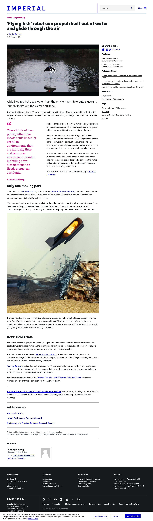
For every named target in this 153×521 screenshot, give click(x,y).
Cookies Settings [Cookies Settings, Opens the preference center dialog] (101, 516)
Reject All (116, 516)
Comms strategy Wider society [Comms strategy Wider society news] (114, 108)
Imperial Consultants (122, 488)
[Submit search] (132, 8)
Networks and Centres (87, 481)
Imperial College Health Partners (126, 484)
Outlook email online (15, 488)
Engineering (106, 96)
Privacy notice (95, 504)
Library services (13, 486)
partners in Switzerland (45, 354)
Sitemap (45, 504)
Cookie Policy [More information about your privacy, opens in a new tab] (33, 519)
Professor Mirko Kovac (111, 64)
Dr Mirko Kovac (29, 191)
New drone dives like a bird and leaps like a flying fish (122, 87)
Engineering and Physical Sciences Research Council (30, 423)
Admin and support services (89, 479)
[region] (76, 516)
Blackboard (11, 479)
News (9, 18)
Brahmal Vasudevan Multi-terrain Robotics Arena (59, 377)
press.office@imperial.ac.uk (24, 455)
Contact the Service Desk (17, 481)
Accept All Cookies (132, 516)
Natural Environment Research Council (24, 418)
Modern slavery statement (75, 504)
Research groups (84, 484)
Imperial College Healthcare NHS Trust (129, 486)
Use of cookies (110, 504)
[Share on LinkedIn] (106, 49)
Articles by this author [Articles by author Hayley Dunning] (17, 458)
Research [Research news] (105, 111)
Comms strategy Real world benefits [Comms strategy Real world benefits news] (116, 115)
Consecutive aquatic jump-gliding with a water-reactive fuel (34, 391)
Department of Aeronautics (113, 99)
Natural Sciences (49, 484)
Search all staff (84, 486)
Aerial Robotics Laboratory (63, 191)
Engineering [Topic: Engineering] (19, 18)
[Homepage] (52, 8)
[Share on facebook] (103, 49)
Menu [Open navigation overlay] (142, 8)
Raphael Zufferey (14, 366)
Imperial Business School (52, 486)
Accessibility (57, 504)
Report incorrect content (129, 504)
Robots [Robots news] (105, 118)
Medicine (46, 481)
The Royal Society (15, 413)
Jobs (9, 484)
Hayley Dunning (15, 34)
